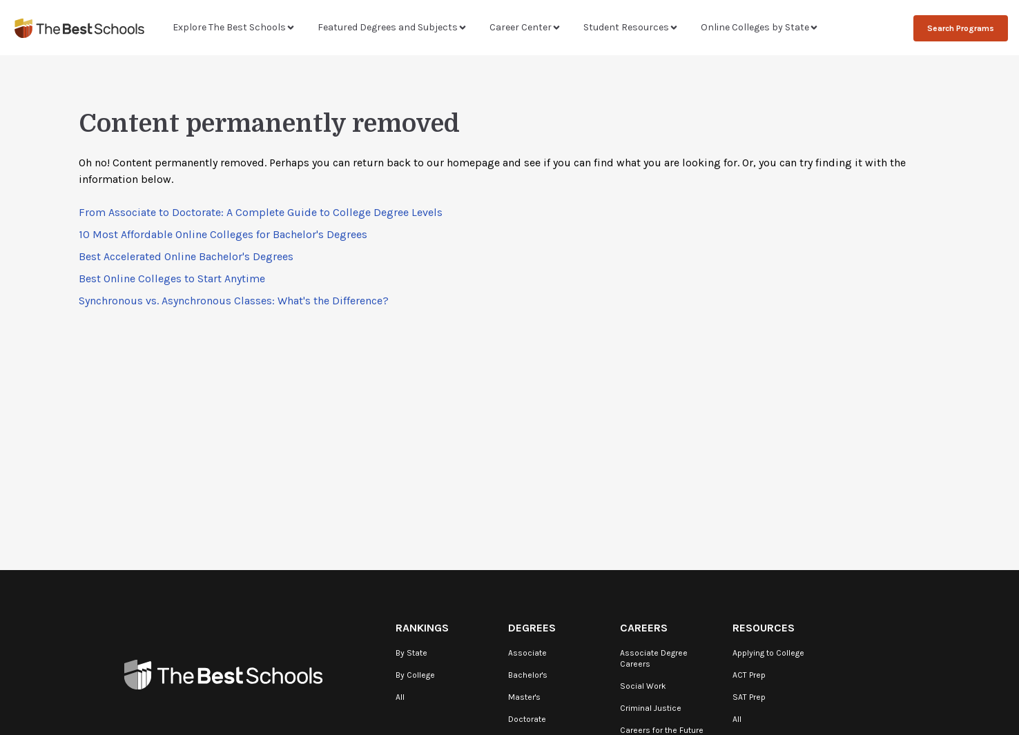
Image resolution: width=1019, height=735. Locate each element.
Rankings (422, 627)
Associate (527, 653)
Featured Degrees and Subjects (392, 27)
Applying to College (768, 653)
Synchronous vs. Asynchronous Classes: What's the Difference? (234, 300)
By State (411, 653)
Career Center (525, 27)
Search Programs (960, 28)
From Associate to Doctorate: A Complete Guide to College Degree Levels (261, 212)
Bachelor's (527, 675)
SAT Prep (749, 697)
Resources (763, 627)
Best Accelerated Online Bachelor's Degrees (186, 256)
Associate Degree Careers (654, 658)
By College (415, 675)
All (400, 697)
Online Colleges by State (760, 27)
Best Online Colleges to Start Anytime (172, 278)
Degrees (532, 627)
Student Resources (631, 27)
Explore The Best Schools (234, 27)
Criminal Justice (650, 708)
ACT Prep (749, 675)
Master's (524, 697)
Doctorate (527, 719)
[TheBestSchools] (79, 28)
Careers (644, 627)
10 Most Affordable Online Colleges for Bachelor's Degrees (223, 234)
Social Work (643, 686)
